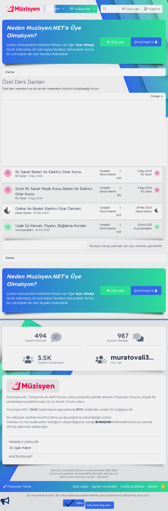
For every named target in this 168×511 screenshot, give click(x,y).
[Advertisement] (84, 133)
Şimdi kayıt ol (146, 42)
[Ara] (114, 9)
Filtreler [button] (155, 96)
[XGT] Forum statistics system (84, 476)
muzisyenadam (24, 230)
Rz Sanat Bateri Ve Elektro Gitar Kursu (48, 171)
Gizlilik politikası (132, 486)
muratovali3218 (132, 357)
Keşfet (55, 9)
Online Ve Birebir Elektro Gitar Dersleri (48, 208)
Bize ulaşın (80, 486)
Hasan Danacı (23, 213)
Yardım (152, 486)
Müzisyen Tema (17, 486)
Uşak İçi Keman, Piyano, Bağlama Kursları (50, 225)
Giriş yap (115, 42)
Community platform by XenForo (84, 473)
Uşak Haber (21, 448)
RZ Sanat (20, 176)
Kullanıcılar (83, 9)
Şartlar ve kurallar (104, 486)
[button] (63, 9)
